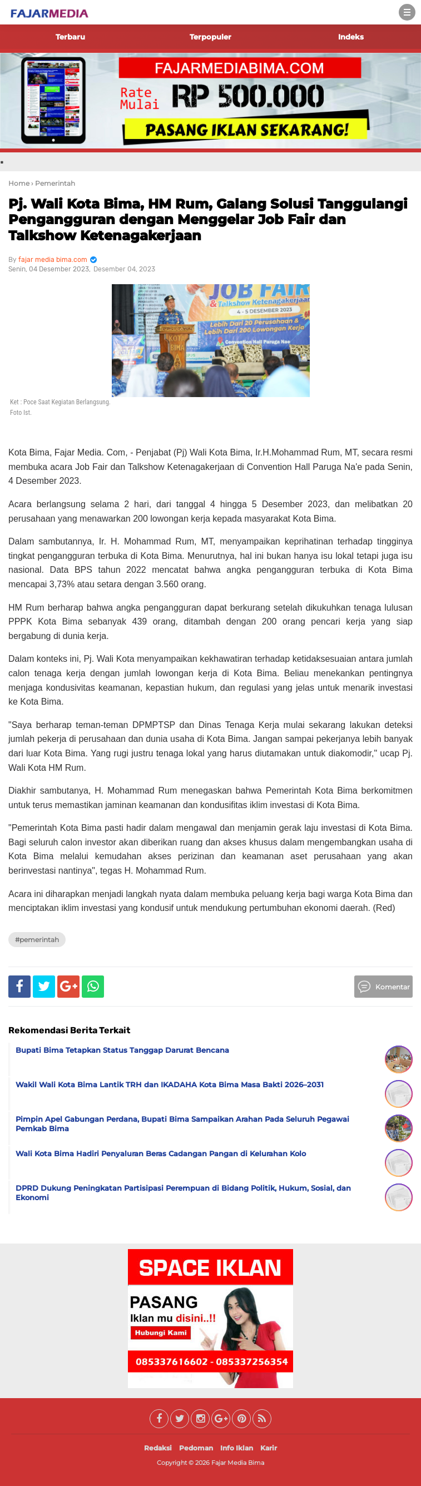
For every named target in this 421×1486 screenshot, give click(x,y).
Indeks (351, 36)
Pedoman (196, 1448)
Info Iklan (236, 1448)
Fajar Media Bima (237, 1463)
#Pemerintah (37, 939)
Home (18, 183)
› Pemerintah (53, 183)
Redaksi (158, 1448)
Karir (268, 1448)
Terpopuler (210, 36)
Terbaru (70, 36)
